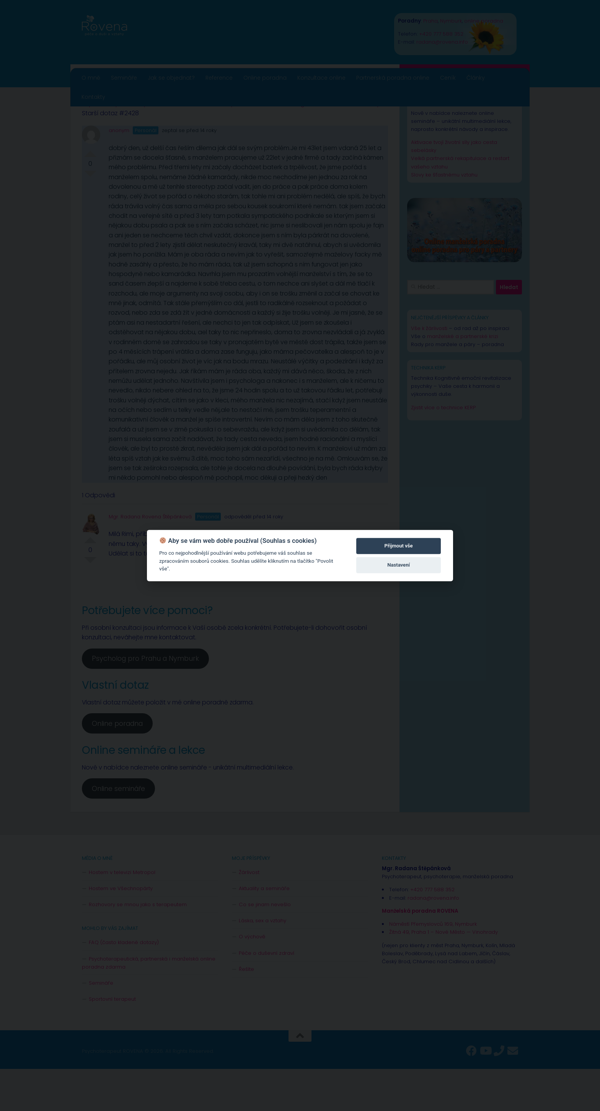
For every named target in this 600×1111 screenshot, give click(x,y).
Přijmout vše (399, 546)
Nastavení (398, 565)
